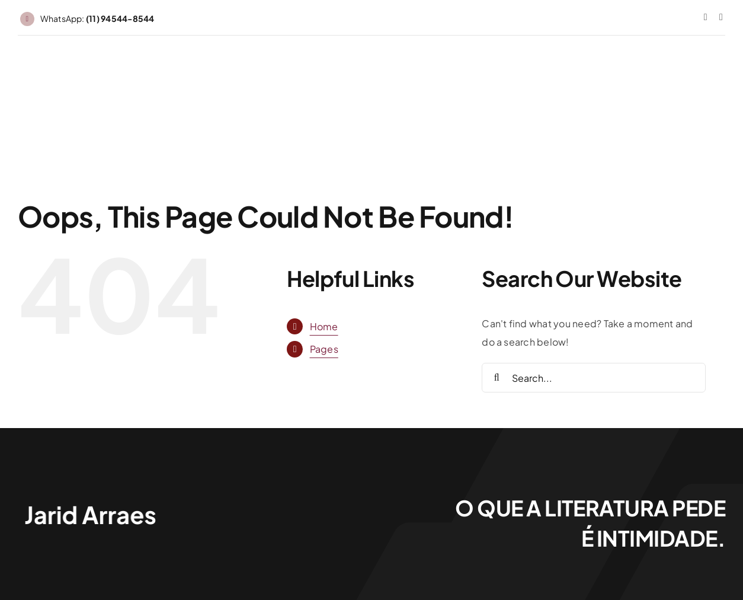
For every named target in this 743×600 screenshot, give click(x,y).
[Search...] (594, 377)
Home (324, 326)
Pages (324, 349)
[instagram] (705, 17)
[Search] (496, 377)
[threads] (721, 17)
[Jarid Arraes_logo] (89, 503)
